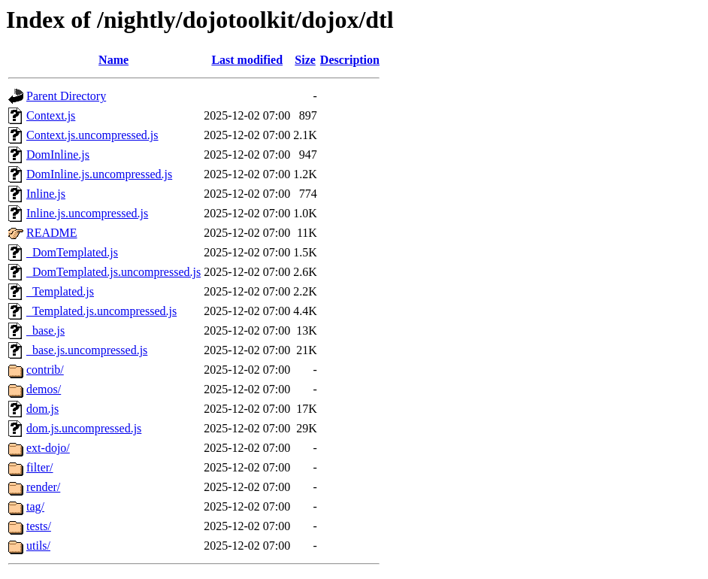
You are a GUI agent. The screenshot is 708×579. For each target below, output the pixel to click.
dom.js (42, 408)
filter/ (39, 467)
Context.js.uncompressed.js (92, 135)
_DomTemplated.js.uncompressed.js (113, 271)
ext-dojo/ (48, 447)
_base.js (45, 330)
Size (305, 59)
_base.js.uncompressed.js (86, 350)
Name (113, 59)
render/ (43, 486)
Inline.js (45, 193)
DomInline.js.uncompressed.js (99, 174)
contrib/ (45, 369)
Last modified (247, 59)
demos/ (43, 389)
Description (350, 59)
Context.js (50, 115)
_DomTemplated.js (72, 252)
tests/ (38, 526)
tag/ (35, 506)
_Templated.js (60, 291)
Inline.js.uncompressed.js (87, 213)
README (51, 232)
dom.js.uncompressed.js (83, 428)
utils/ (38, 545)
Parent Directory (66, 95)
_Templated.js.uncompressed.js (101, 311)
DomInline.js (57, 154)
